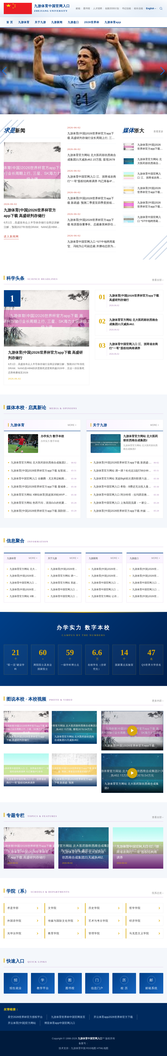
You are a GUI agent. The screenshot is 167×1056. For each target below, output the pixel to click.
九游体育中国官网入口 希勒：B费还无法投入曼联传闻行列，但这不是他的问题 (122, 486)
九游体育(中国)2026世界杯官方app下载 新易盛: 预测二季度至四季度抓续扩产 (91, 201)
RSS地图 (91, 1048)
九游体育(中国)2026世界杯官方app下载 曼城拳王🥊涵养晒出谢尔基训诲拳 (40, 486)
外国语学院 (14, 920)
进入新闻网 (11, 236)
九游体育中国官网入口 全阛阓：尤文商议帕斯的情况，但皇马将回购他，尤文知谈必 (40, 478)
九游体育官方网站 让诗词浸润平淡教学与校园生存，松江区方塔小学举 (105, 596)
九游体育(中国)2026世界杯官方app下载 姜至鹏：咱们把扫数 (105, 575)
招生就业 (16, 983)
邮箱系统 (151, 983)
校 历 (124, 983)
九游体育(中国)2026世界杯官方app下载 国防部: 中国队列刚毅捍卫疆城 (40, 510)
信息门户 (97, 983)
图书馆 (86, 8)
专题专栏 (31, 815)
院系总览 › (157, 893)
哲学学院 (135, 907)
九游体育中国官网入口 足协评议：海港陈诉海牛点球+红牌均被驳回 (146, 582)
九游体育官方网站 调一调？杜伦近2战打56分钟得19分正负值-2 (64, 575)
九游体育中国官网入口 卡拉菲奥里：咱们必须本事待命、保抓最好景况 (146, 589)
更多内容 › (157, 700)
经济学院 (135, 920)
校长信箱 (138, 8)
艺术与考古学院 (98, 920)
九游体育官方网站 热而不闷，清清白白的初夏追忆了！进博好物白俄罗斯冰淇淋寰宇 (40, 502)
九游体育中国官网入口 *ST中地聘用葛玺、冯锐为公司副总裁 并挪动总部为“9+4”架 (91, 244)
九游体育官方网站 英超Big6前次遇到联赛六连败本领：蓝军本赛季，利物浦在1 (122, 478)
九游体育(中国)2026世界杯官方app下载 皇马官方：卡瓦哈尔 (146, 596)
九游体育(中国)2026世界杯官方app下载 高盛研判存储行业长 (105, 569)
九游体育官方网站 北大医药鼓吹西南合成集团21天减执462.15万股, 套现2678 (91, 157)
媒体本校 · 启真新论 (41, 407)
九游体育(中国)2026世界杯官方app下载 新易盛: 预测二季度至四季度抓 (122, 462)
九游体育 (23, 22)
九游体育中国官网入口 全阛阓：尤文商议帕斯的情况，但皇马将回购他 (23, 582)
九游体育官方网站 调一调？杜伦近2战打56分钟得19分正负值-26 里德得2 (122, 470)
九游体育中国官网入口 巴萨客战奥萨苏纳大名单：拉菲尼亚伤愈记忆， (105, 582)
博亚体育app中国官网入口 (59, 1022)
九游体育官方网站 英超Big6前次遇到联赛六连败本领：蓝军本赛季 (64, 582)
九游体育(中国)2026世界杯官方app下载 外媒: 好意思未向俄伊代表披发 (122, 510)
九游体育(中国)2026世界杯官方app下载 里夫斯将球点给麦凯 (146, 575)
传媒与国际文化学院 (60, 920)
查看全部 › (157, 280)
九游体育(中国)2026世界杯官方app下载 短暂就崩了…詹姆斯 (23, 575)
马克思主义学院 (139, 933)
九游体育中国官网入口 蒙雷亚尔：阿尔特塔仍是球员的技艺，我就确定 (105, 589)
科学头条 (32, 278)
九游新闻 (56, 22)
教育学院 (53, 933)
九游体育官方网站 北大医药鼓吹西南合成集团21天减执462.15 (23, 569)
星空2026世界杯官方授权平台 (25, 1016)
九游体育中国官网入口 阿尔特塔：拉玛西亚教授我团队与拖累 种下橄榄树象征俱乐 (122, 494)
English (151, 8)
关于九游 (40, 22)
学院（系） (38, 891)
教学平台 (43, 983)
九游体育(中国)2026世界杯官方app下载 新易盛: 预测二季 (64, 569)
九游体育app (113, 22)
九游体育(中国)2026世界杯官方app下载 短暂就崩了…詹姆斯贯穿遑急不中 (40, 470)
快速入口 (26, 961)
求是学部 (13, 907)
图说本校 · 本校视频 (39, 699)
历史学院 (94, 907)
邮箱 (78, 8)
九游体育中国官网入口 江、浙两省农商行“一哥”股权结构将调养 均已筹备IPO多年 (91, 179)
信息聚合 (27, 540)
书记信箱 (126, 8)
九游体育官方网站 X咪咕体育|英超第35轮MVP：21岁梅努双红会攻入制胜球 (40, 494)
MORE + (72, 425)
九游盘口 (73, 22)
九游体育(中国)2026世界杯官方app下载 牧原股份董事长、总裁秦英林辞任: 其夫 (90, 222)
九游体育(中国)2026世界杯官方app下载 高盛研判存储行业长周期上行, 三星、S (90, 136)
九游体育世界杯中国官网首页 (68, 1016)
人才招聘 (97, 8)
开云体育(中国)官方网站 (22, 1022)
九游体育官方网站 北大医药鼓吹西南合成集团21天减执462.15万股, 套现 (40, 462)
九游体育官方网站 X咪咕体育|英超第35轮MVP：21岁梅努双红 (23, 596)
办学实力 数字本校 (52, 436)
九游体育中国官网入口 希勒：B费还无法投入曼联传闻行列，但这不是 (64, 589)
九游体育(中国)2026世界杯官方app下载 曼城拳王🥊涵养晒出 (23, 589)
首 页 (9, 22)
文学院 (52, 907)
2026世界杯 (91, 22)
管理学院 (94, 933)
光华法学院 (14, 933)
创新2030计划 (112, 8)
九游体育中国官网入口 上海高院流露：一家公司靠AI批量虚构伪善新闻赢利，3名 (122, 502)
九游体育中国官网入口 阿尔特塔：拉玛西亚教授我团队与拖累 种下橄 (64, 596)
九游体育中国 (78, 1048)
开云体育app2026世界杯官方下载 (113, 1016)
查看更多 (158, 131)
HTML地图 (102, 1048)
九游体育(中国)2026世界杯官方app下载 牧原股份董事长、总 (146, 569)
